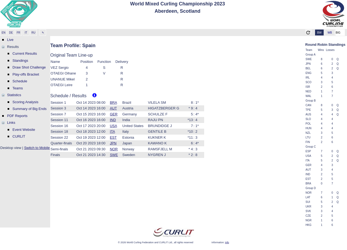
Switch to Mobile (37, 148)
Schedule (19, 81)
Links (11, 123)
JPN (113, 143)
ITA (112, 131)
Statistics (14, 95)
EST (113, 137)
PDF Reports (17, 116)
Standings (20, 61)
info (227, 242)
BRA (113, 102)
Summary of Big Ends (29, 109)
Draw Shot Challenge (29, 67)
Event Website (23, 130)
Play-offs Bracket (25, 74)
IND (113, 120)
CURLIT (18, 136)
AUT (113, 108)
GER (113, 114)
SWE (114, 155)
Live (10, 40)
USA (113, 126)
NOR (114, 149)
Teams (17, 88)
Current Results (24, 53)
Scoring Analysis (25, 102)
